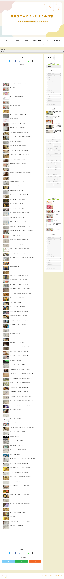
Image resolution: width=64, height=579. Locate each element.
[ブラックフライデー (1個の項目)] (50, 164)
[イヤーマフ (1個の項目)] (57, 174)
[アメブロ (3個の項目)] (57, 143)
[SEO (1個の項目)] (53, 161)
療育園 (54, 79)
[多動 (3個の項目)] (59, 140)
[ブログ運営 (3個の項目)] (50, 143)
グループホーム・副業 (54, 92)
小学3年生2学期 (54, 82)
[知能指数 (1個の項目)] (49, 185)
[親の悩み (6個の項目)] (49, 140)
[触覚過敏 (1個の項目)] (49, 181)
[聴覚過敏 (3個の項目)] (49, 145)
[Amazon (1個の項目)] (58, 164)
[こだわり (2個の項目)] (54, 150)
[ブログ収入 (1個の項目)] (49, 176)
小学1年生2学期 (54, 86)
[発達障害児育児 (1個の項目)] (57, 181)
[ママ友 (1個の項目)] (58, 157)
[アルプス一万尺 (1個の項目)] (53, 178)
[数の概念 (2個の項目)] (50, 147)
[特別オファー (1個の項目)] (50, 167)
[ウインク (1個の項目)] (49, 162)
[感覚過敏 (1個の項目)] (58, 159)
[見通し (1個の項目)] (59, 150)
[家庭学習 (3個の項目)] (58, 141)
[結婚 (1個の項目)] (48, 161)
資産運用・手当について (54, 75)
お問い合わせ (55, 575)
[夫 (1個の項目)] (59, 176)
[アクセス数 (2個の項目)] (57, 145)
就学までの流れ (54, 96)
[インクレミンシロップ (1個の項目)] (51, 157)
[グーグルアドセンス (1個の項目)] (50, 171)
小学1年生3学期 (54, 84)
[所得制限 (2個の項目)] (57, 147)
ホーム (51, 575)
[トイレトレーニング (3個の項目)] (50, 141)
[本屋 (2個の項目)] (58, 148)
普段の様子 (54, 77)
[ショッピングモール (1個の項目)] (56, 162)
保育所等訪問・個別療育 (54, 73)
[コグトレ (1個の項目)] (58, 161)
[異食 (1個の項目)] (49, 174)
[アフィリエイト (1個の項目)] (50, 169)
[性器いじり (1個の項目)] (55, 176)
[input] (53, 194)
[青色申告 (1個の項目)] (50, 152)
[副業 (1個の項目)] (58, 166)
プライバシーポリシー (45, 575)
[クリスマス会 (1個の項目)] (53, 155)
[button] (60, 194)
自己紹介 (54, 102)
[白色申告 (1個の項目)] (50, 154)
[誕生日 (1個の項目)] (58, 183)
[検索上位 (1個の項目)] (58, 167)
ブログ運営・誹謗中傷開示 (54, 104)
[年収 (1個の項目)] (48, 178)
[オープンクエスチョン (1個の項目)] (51, 183)
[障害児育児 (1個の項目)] (54, 173)
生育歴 (54, 94)
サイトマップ (60, 575)
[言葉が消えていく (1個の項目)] (50, 159)
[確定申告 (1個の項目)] (57, 154)
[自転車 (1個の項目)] (48, 173)
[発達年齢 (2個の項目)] (48, 150)
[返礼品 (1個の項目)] (53, 187)
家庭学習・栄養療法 (54, 100)
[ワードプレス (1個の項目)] (57, 180)
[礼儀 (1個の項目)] (59, 178)
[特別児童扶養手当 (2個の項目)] (51, 148)
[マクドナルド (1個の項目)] (50, 180)
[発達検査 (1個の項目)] (58, 169)
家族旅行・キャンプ (54, 90)
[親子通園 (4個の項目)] (54, 140)
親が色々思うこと (54, 98)
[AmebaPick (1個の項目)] (50, 166)
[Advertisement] (21, 73)
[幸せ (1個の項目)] (59, 173)
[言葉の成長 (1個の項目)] (57, 185)
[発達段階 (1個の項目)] (57, 152)
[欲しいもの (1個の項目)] (58, 171)
